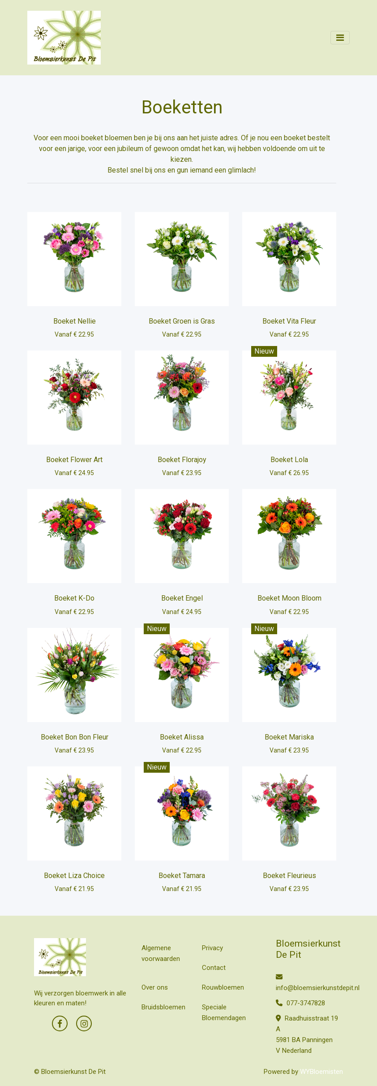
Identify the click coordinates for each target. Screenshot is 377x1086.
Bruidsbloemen (163, 1007)
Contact (214, 968)
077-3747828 (300, 1003)
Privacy (212, 948)
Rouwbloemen (223, 987)
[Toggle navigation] (340, 37)
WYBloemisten (321, 1072)
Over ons (154, 987)
